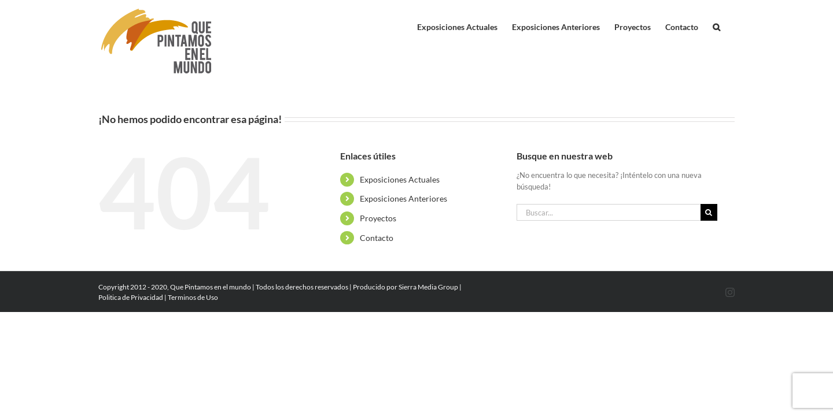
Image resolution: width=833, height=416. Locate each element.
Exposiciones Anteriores (403, 198)
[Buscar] (709, 212)
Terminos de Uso (193, 297)
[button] (731, 24)
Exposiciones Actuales (400, 179)
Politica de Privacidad (130, 297)
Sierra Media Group (428, 287)
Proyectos (378, 218)
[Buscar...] (609, 212)
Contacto (376, 238)
